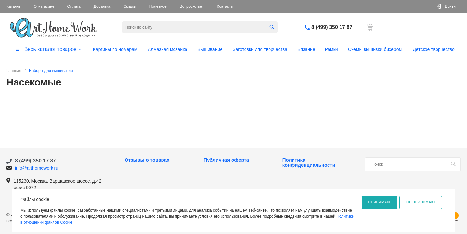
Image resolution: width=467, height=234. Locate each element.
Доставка (102, 6)
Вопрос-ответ (192, 6)
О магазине (44, 6)
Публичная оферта (226, 159)
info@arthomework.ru (36, 168)
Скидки (129, 6)
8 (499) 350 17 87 (331, 27)
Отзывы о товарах (147, 159)
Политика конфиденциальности (308, 162)
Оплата (73, 6)
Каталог (13, 6)
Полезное (158, 6)
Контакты (225, 6)
